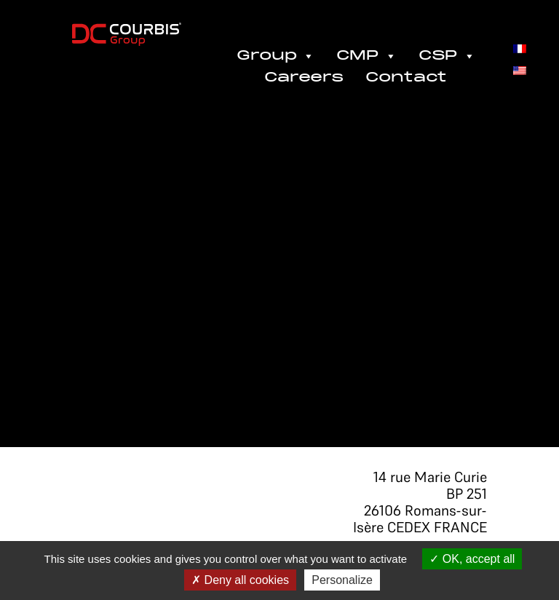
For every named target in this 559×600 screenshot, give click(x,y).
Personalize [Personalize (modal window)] (342, 580)
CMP (366, 56)
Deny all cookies (240, 580)
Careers (304, 78)
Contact (406, 78)
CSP (447, 56)
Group (275, 56)
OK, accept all (472, 559)
